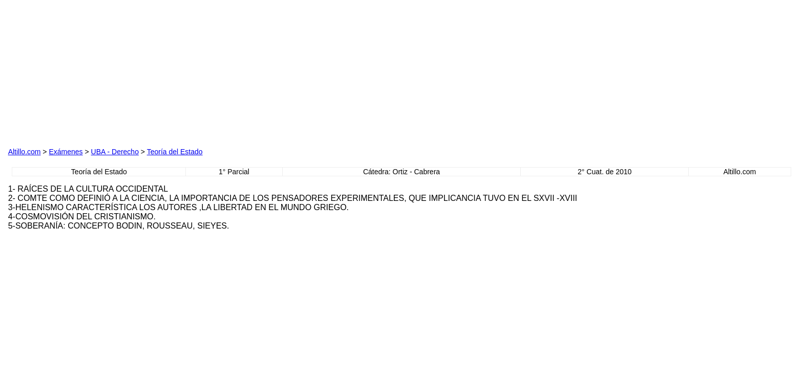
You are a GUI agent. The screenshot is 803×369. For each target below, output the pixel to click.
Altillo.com (24, 152)
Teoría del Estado (175, 152)
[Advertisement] (125, 72)
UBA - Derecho (115, 152)
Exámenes (65, 152)
